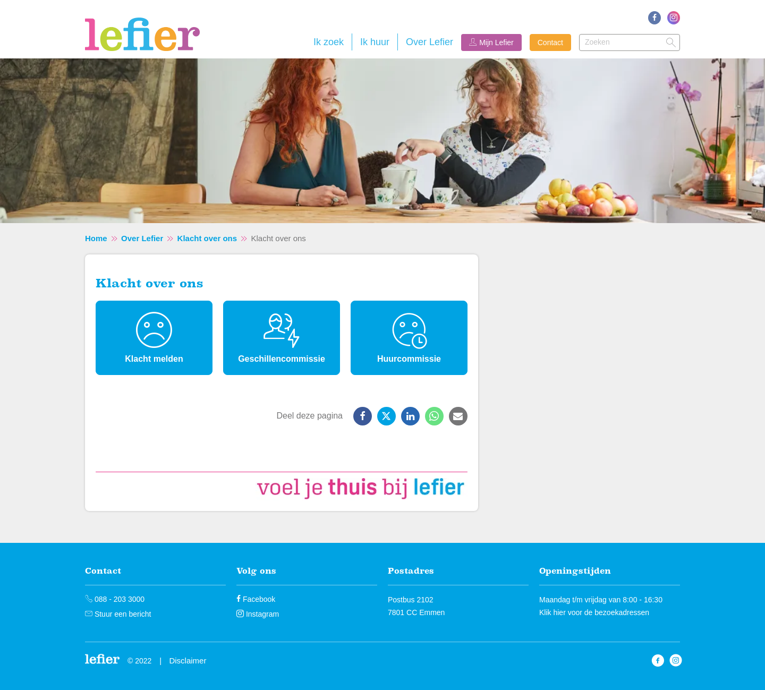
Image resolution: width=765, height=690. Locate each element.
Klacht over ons (207, 238)
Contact (550, 42)
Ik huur (374, 42)
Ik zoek (328, 42)
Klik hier (552, 612)
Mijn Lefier (496, 42)
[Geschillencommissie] (281, 338)
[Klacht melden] (154, 338)
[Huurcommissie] (409, 338)
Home (96, 238)
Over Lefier (429, 42)
